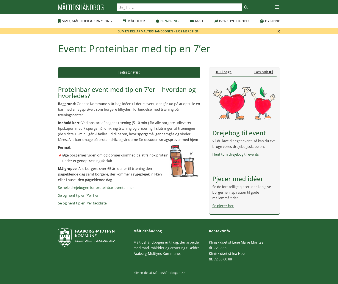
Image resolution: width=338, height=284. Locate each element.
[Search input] (179, 7)
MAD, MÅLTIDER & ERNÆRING (85, 21)
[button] (277, 7)
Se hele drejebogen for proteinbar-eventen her (96, 187)
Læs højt (263, 72)
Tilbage (224, 72)
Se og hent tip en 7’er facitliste (82, 203)
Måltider (134, 21)
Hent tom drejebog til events (235, 154)
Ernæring (167, 21)
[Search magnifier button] (246, 7)
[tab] (129, 72)
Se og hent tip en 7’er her (78, 195)
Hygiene (270, 21)
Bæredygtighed (231, 21)
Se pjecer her (223, 205)
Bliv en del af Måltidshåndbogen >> (159, 273)
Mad (196, 21)
